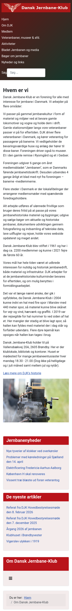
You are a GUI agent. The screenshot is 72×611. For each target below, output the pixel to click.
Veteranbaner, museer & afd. (21, 37)
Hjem (5, 19)
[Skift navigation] (10, 578)
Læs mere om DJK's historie (22, 373)
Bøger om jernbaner (15, 56)
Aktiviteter (8, 44)
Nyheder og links (13, 62)
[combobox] (26, 72)
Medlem (7, 31)
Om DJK (7, 25)
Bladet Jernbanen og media (20, 50)
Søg (4, 72)
